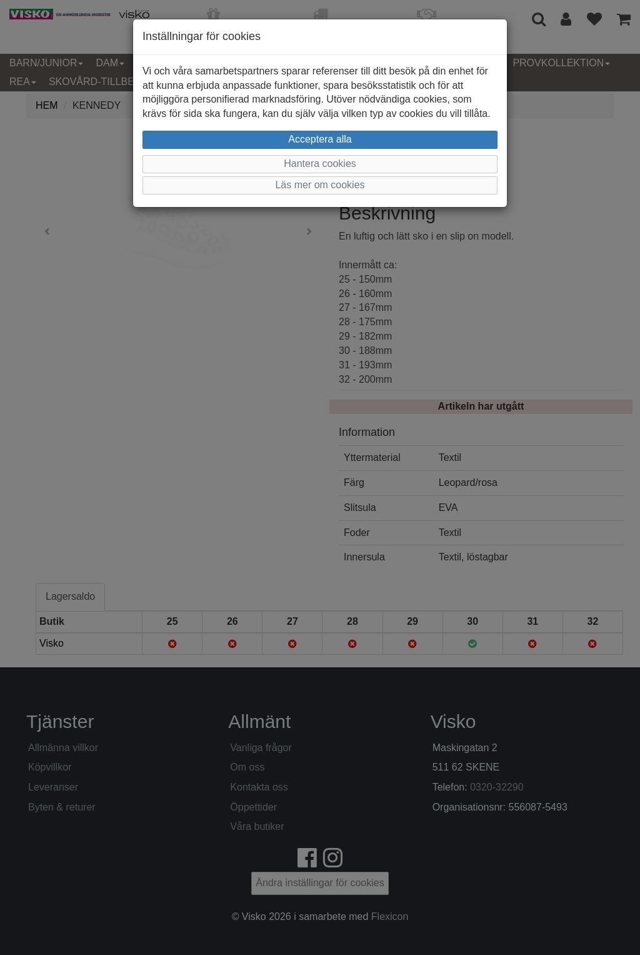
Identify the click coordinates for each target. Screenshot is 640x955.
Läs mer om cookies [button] (319, 184)
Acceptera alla (319, 139)
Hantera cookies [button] (320, 163)
